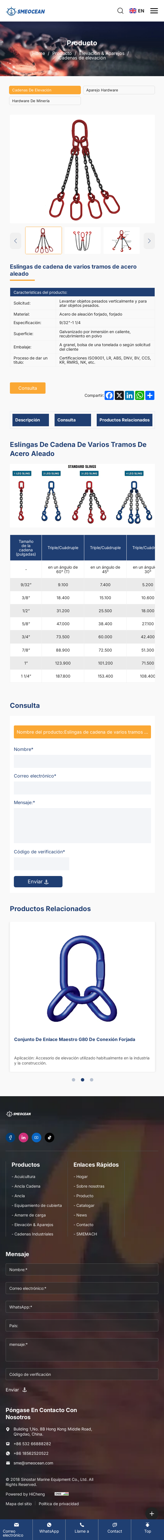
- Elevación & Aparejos (32, 1224)
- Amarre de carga (29, 1215)
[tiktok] (49, 1137)
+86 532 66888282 (32, 1443)
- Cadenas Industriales (32, 1233)
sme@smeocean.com (33, 1462)
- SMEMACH (85, 1233)
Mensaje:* (24, 802)
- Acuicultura (23, 1176)
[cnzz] (62, 1496)
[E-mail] (16, 1529)
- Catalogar (84, 1205)
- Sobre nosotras (89, 1186)
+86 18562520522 (31, 1453)
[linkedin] (23, 1137)
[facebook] (10, 1137)
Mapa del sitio (19, 1503)
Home (38, 53)
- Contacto (83, 1224)
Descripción (27, 420)
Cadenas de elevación (82, 57)
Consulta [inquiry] (27, 388)
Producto (62, 53)
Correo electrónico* (35, 776)
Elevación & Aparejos (101, 53)
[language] (137, 10)
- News (80, 1215)
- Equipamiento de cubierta (37, 1205)
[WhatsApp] (49, 1527)
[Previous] (15, 241)
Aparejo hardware (102, 90)
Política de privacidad (59, 1503)
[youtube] (36, 1137)
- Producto (83, 1195)
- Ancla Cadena (26, 1186)
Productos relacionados (125, 420)
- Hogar (81, 1176)
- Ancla (18, 1195)
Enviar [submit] (38, 881)
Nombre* (23, 749)
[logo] (25, 11)
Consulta (66, 420)
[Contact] (114, 1527)
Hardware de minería (30, 100)
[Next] (149, 241)
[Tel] (82, 1527)
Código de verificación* (39, 851)
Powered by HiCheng (25, 1494)
